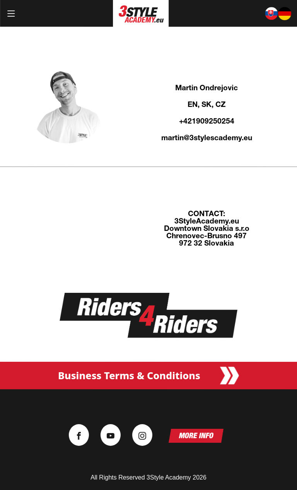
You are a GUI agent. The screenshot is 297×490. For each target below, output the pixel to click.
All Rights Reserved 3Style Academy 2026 (148, 477)
